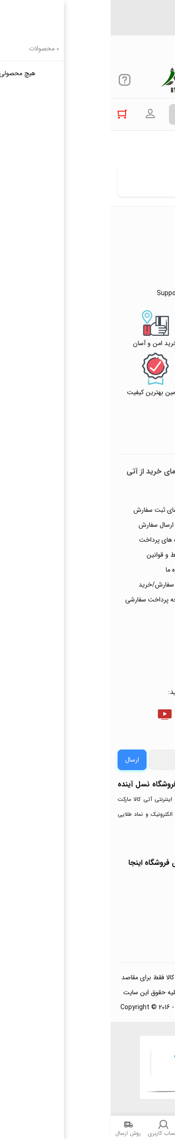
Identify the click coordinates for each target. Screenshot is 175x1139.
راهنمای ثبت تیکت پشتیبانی (136, 496)
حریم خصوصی (141, 564)
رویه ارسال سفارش (52, 525)
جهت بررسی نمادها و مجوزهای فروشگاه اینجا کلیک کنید (87, 870)
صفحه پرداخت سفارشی (45, 599)
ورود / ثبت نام (141, 609)
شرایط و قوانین (56, 555)
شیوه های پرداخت (52, 540)
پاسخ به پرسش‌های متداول (136, 526)
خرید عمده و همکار (136, 654)
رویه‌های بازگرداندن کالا (131, 549)
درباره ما (65, 570)
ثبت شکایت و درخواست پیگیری (138, 631)
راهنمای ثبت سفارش (49, 510)
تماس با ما (147, 594)
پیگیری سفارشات (139, 579)
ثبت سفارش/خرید (52, 585)
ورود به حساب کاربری (39, 113)
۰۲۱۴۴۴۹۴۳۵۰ (136, 13)
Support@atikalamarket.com (115, 30)
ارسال (21, 760)
